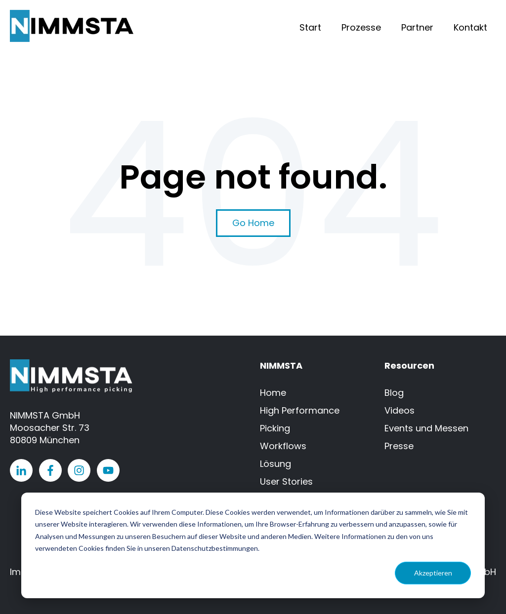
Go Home (253, 223)
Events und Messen (426, 428)
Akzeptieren (433, 573)
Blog (394, 392)
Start (310, 27)
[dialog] (253, 545)
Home (273, 392)
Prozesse (361, 27)
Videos (399, 410)
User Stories (286, 481)
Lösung (275, 464)
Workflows (283, 446)
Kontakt (470, 27)
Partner (417, 27)
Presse (399, 446)
